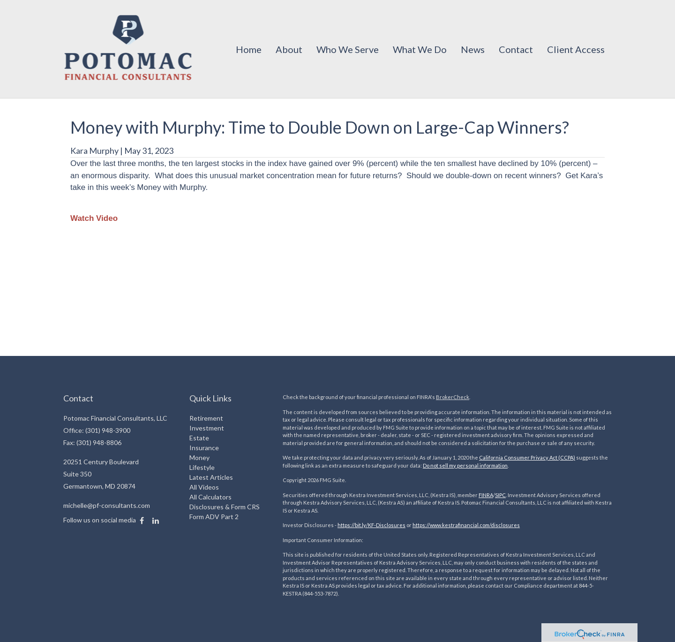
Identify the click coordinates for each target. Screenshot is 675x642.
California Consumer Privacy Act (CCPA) (527, 457)
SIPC (500, 495)
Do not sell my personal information (465, 465)
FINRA (486, 495)
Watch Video (94, 218)
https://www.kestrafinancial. (446, 525)
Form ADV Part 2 (214, 517)
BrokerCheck (452, 397)
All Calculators (210, 497)
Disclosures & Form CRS (224, 507)
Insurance (204, 448)
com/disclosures (500, 525)
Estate (199, 438)
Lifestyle (202, 467)
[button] (289, 49)
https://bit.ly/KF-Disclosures (371, 525)
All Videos (204, 487)
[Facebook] (142, 520)
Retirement (206, 418)
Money (199, 457)
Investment (206, 428)
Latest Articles (211, 477)
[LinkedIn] (155, 520)
